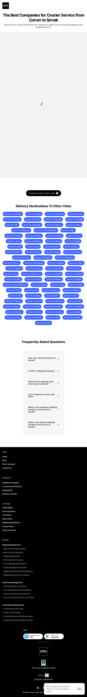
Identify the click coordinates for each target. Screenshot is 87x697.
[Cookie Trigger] (43, 642)
